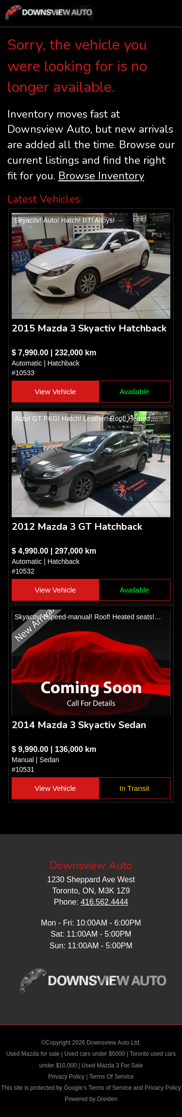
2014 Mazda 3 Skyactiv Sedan (79, 725)
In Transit (134, 788)
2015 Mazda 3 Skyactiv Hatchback (89, 328)
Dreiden (107, 1099)
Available (134, 391)
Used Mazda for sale (33, 1053)
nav (165, 14)
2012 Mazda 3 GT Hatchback (77, 526)
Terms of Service (110, 1087)
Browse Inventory (101, 176)
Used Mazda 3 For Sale (112, 1065)
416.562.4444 (104, 902)
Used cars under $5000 (95, 1053)
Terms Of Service (111, 1076)
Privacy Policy (66, 1076)
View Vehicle (55, 391)
